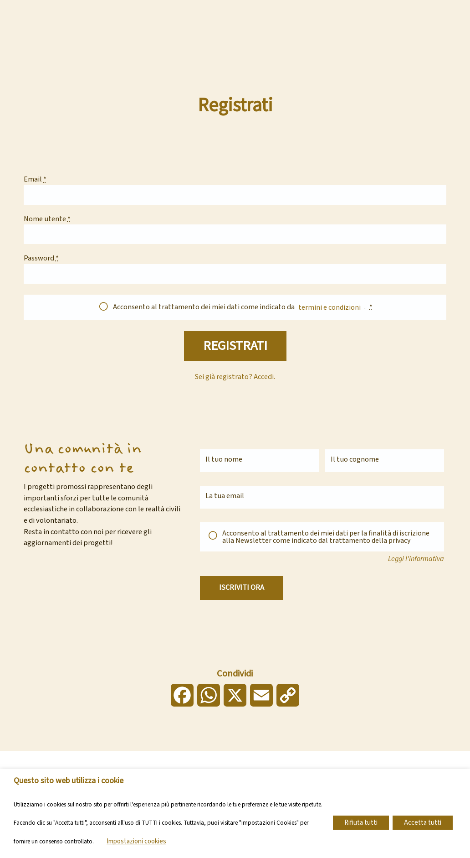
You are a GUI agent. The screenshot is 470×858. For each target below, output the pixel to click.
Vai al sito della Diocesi (251, 8)
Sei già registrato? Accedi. (235, 380)
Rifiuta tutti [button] (361, 822)
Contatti (199, 8)
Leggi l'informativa (416, 562)
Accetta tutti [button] (422, 822)
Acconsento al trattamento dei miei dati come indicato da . (243, 307)
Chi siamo (192, 26)
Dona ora (410, 17)
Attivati (280, 26)
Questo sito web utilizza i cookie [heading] (68, 780)
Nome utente (47, 219)
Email (35, 179)
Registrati (235, 347)
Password (41, 258)
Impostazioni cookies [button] (136, 841)
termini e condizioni (329, 307)
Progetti (237, 26)
